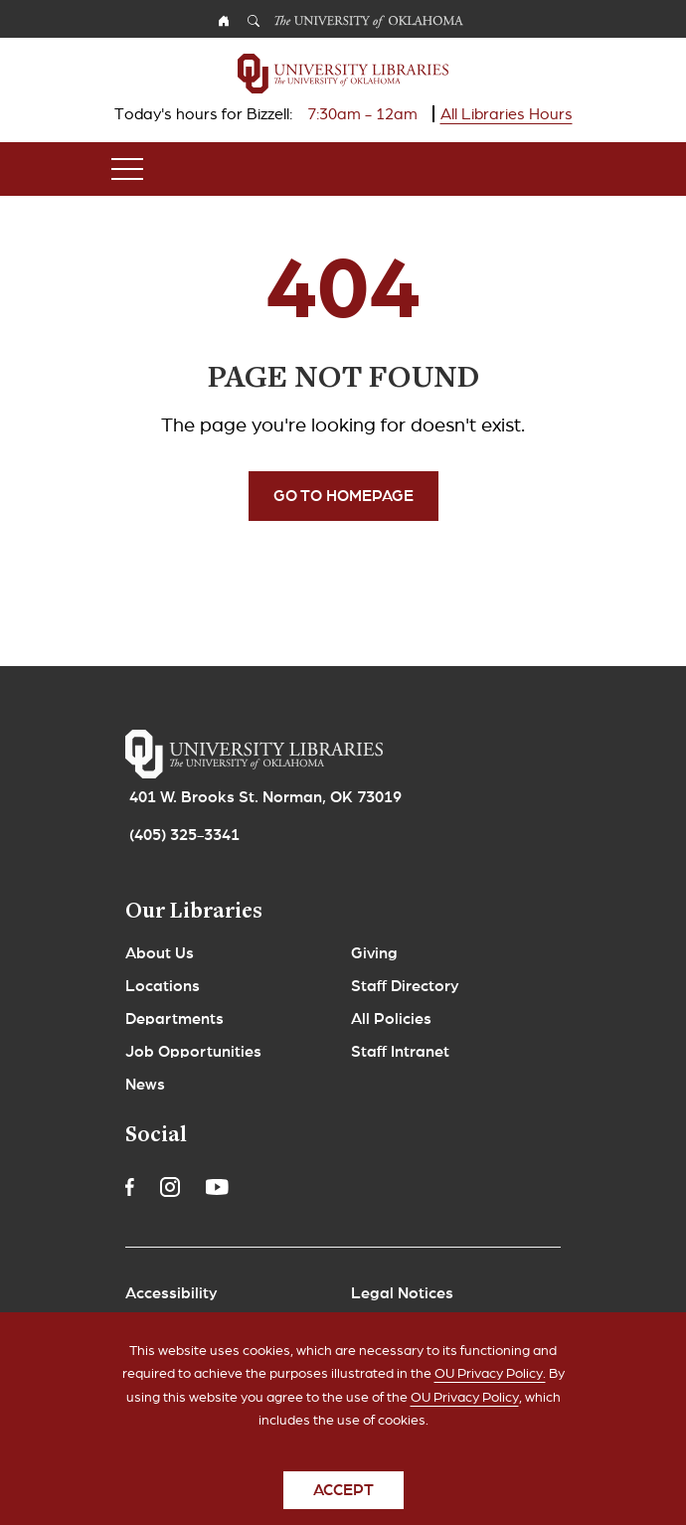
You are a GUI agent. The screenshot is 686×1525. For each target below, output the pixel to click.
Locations (162, 986)
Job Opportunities (193, 1052)
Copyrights (166, 1326)
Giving (374, 953)
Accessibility (171, 1293)
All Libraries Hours (506, 113)
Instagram (170, 1187)
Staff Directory (405, 986)
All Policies (391, 1019)
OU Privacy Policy (465, 1413)
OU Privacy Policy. (490, 1390)
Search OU (253, 23)
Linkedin (262, 1187)
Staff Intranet (400, 1052)
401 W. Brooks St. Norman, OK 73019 (265, 797)
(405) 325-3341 (184, 835)
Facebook (129, 1187)
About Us (159, 953)
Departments (174, 1019)
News (145, 1085)
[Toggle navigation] (127, 169)
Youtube (217, 1187)
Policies (380, 1326)
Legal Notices (402, 1293)
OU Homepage (224, 23)
